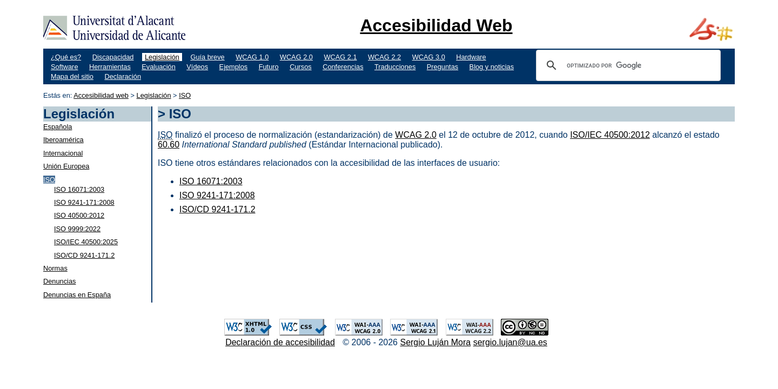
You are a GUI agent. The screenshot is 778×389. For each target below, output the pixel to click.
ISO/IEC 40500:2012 (610, 134)
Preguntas (442, 67)
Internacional (63, 153)
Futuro (269, 67)
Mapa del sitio (72, 76)
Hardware (471, 57)
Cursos (301, 67)
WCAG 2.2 (384, 57)
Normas (55, 268)
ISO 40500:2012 (79, 215)
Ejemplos (233, 67)
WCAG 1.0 (252, 57)
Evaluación (159, 67)
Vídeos (197, 67)
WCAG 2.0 (296, 57)
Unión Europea (66, 166)
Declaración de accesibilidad (280, 342)
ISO (185, 95)
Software (64, 67)
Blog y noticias (492, 67)
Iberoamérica (63, 140)
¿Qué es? (66, 57)
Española (57, 127)
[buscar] (627, 65)
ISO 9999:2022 (77, 229)
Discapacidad (113, 57)
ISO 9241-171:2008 (84, 202)
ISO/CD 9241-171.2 (84, 255)
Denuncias (59, 281)
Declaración (122, 76)
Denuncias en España (77, 295)
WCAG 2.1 (340, 57)
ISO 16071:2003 (79, 189)
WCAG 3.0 (428, 57)
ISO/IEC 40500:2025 (86, 242)
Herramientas (110, 67)
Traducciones (394, 67)
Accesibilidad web (101, 95)
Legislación (162, 57)
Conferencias (343, 67)
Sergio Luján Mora (435, 342)
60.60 (168, 144)
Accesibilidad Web (436, 25)
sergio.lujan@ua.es (510, 342)
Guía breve (207, 57)
